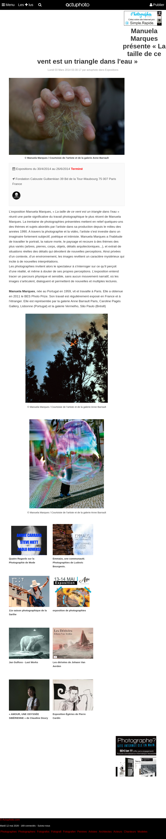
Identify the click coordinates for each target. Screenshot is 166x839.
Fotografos (43, 831)
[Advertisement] (63, 33)
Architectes (105, 831)
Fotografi (56, 831)
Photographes (8, 831)
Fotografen (69, 831)
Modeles (142, 831)
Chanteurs (130, 831)
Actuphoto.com (11, 819)
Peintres (82, 831)
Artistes (93, 831)
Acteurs (117, 831)
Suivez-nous (44, 825)
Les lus (25, 5)
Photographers (26, 831)
